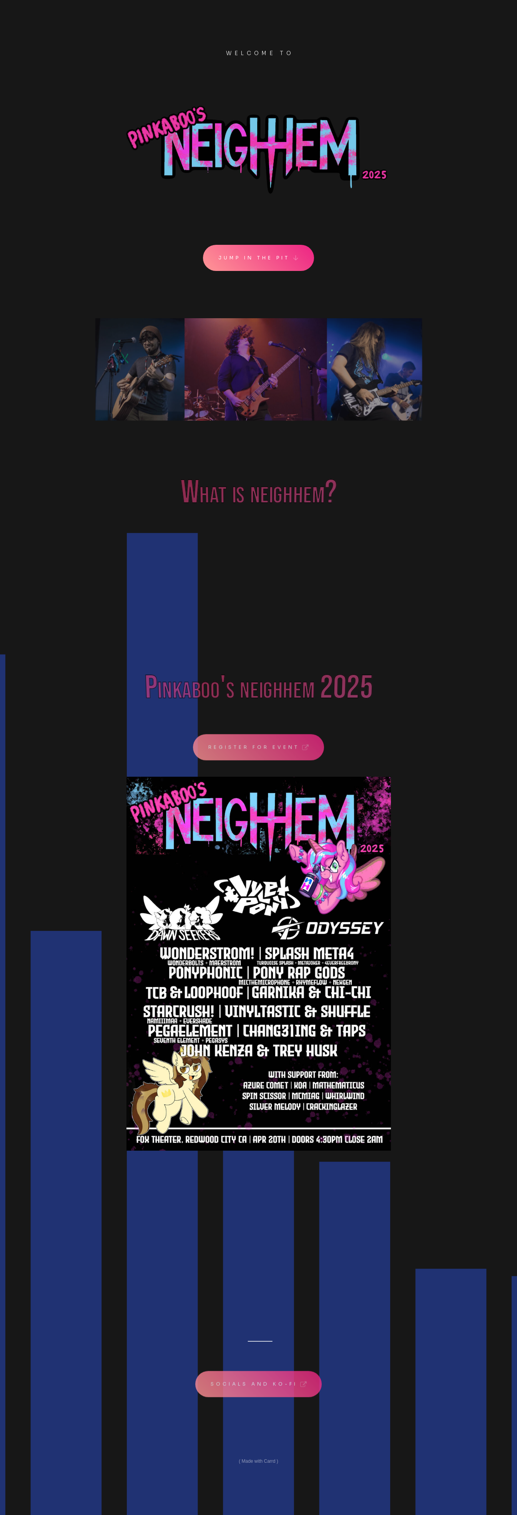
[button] (258, 258)
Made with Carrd (258, 1461)
